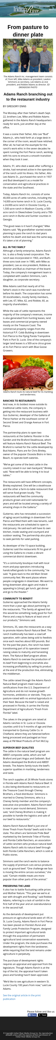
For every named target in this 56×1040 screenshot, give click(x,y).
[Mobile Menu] (52, 9)
